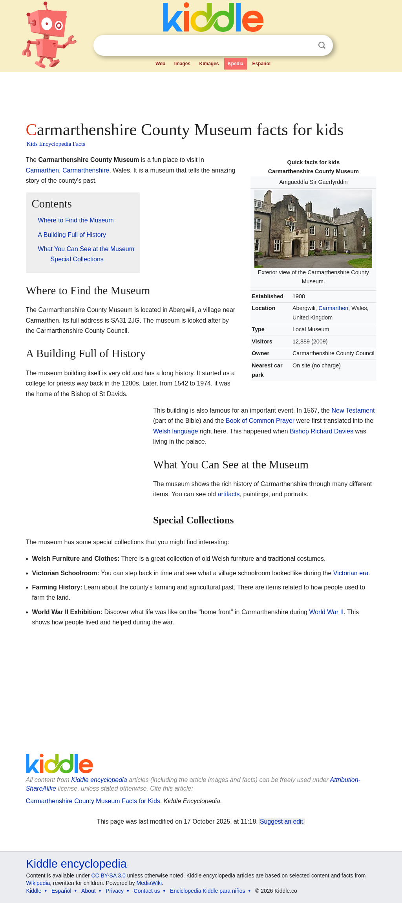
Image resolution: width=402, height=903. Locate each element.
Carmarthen (333, 308)
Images (182, 63)
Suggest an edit (281, 821)
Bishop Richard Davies (321, 431)
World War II (326, 612)
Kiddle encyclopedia (99, 779)
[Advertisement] (200, 94)
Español (261, 63)
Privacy (115, 891)
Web (160, 63)
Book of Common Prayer (260, 420)
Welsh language (175, 431)
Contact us (147, 891)
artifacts (229, 494)
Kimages (209, 63)
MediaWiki (149, 883)
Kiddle (34, 891)
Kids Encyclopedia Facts (56, 144)
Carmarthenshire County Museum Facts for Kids (93, 801)
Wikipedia (38, 883)
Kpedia (235, 63)
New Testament (353, 410)
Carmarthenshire (85, 170)
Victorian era (351, 573)
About (88, 891)
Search (321, 45)
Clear (305, 45)
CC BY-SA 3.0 (108, 875)
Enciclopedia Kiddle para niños (207, 891)
